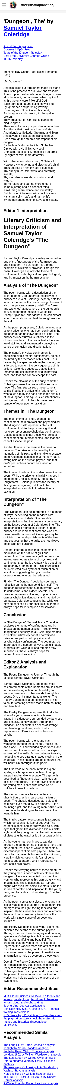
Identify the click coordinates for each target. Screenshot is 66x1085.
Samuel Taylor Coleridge (23, 31)
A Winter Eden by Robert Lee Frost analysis (31, 1083)
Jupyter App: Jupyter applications (24, 1005)
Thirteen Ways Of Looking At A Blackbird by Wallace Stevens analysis (31, 1069)
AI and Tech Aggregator (18, 46)
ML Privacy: (11, 1024)
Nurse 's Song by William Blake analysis (29, 1073)
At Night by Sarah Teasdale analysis (26, 1048)
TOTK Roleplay (13, 59)
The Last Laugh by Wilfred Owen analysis (29, 1057)
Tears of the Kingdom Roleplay (23, 52)
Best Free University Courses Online (26, 55)
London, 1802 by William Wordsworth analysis (32, 1054)
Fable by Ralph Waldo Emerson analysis (29, 1051)
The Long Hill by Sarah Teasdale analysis (29, 1044)
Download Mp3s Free (17, 49)
